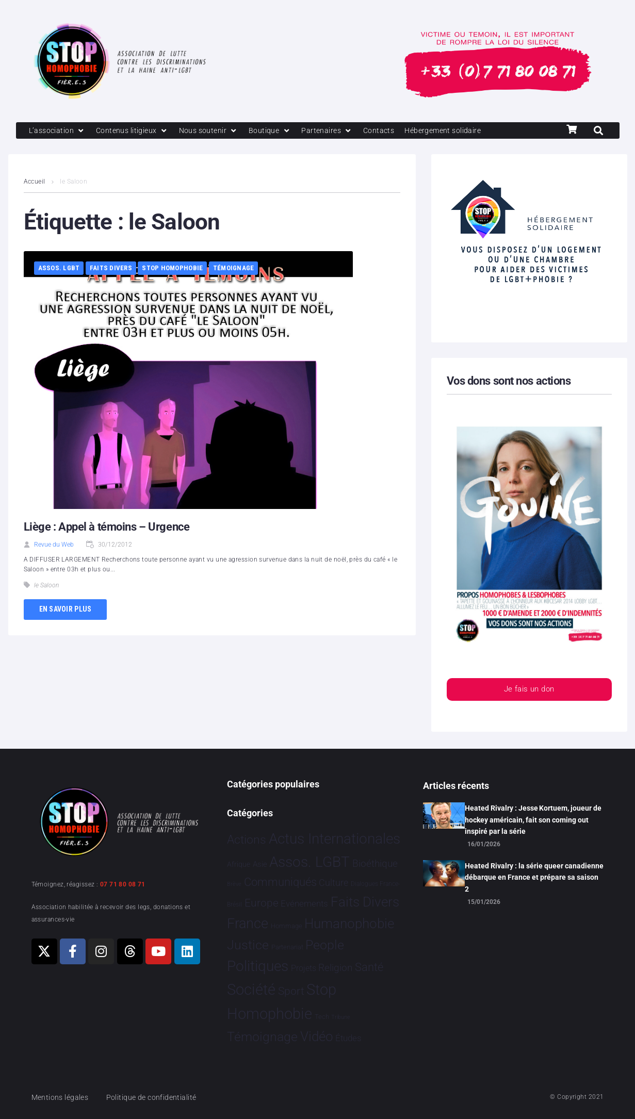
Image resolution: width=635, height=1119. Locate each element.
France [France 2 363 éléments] (247, 923)
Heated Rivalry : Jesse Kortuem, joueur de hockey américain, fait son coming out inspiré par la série (533, 819)
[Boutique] (278, 131)
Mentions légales (61, 1097)
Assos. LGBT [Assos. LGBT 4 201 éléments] (309, 861)
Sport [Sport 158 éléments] (291, 991)
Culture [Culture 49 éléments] (333, 883)
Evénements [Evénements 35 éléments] (304, 903)
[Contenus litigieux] (135, 131)
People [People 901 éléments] (324, 944)
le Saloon (46, 585)
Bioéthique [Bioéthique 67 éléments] (375, 863)
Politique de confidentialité (157, 1097)
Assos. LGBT (59, 269)
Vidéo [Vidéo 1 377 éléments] (316, 1036)
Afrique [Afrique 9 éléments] (238, 864)
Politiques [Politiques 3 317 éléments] (257, 966)
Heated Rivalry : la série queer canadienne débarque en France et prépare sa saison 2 (534, 877)
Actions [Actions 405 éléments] (246, 840)
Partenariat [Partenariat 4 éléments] (287, 947)
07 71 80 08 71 (122, 884)
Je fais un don (528, 691)
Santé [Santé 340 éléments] (369, 967)
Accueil (34, 182)
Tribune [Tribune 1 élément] (340, 1017)
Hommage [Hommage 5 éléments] (286, 926)
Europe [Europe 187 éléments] (262, 903)
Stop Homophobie (172, 269)
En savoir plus (65, 610)
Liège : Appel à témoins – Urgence (106, 527)
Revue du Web (54, 545)
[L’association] (58, 131)
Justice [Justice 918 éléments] (248, 944)
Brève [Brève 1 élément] (234, 884)
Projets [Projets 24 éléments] (303, 969)
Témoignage (233, 269)
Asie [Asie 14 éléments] (260, 864)
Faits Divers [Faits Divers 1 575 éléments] (365, 902)
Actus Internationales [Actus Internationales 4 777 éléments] (334, 838)
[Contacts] (390, 131)
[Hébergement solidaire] (457, 131)
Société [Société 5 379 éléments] (251, 990)
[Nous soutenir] (214, 131)
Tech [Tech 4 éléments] (322, 1017)
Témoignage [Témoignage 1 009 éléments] (262, 1036)
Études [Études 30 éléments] (348, 1038)
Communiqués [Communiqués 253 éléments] (280, 882)
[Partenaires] (336, 131)
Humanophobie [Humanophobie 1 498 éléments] (349, 923)
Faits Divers (111, 269)
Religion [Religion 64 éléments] (335, 968)
